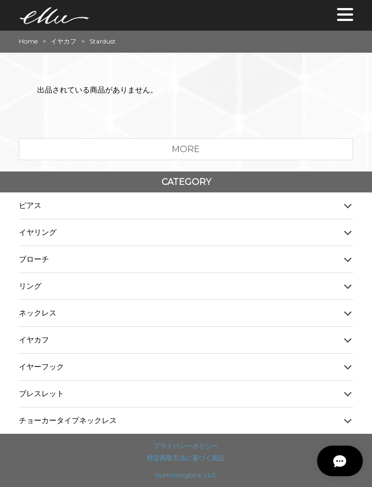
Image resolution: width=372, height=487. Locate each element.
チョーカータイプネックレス (68, 420)
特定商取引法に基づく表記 (185, 458)
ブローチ (34, 259)
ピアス (30, 205)
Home (28, 41)
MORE (186, 149)
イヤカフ (63, 41)
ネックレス (38, 313)
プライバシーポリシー (185, 446)
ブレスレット (41, 393)
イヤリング (38, 232)
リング (30, 286)
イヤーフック (41, 366)
